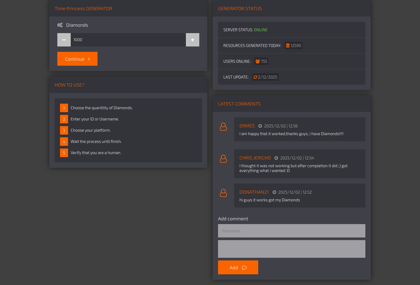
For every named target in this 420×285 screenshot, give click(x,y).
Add (238, 267)
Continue (77, 59)
